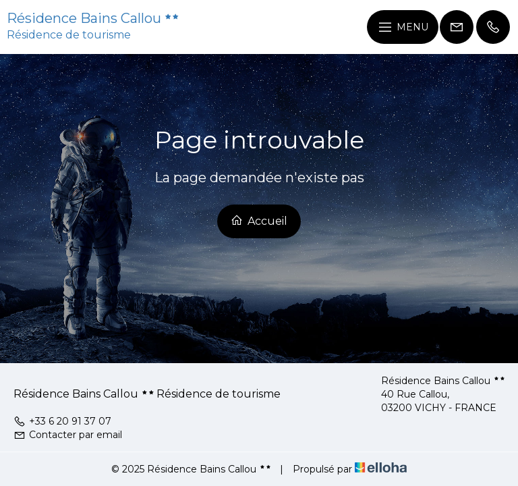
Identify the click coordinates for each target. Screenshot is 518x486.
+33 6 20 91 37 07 (62, 421)
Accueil (259, 220)
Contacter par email (67, 435)
